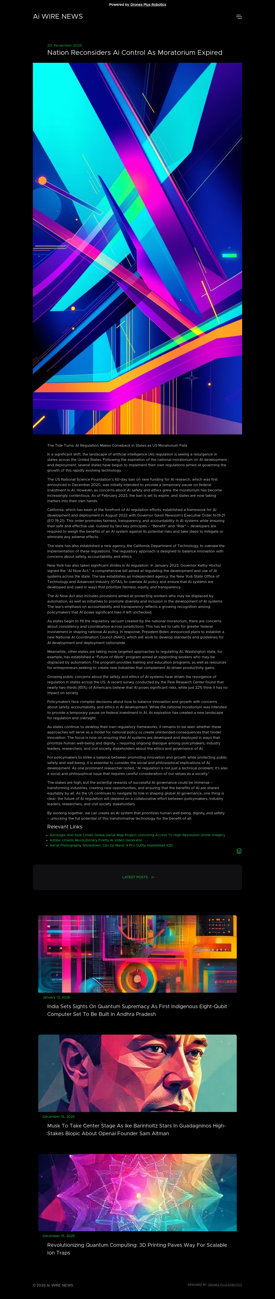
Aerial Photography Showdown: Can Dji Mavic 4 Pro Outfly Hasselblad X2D (111, 845)
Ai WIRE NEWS (58, 16)
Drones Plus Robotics (148, 4)
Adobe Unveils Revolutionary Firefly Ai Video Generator (96, 840)
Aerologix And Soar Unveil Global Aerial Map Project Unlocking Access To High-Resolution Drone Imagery (137, 835)
